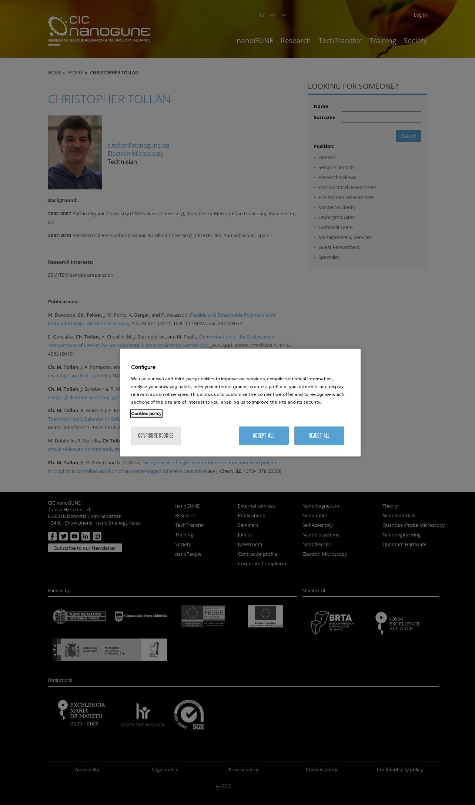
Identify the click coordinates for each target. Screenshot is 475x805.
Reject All (319, 435)
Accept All (263, 435)
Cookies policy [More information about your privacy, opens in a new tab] (146, 413)
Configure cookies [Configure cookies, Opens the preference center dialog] (156, 435)
